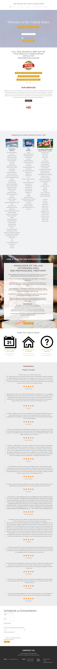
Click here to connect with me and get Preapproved (28, 356)
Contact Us (45, 7)
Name (5, 616)
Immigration (20, 7)
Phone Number (7, 625)
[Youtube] (26, 83)
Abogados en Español (37, 7)
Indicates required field (8, 615)
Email (22, 33)
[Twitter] (28, 83)
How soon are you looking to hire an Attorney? (14, 630)
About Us (15, 7)
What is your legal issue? (9, 634)
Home (10, 7)
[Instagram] (30, 83)
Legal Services (28, 7)
